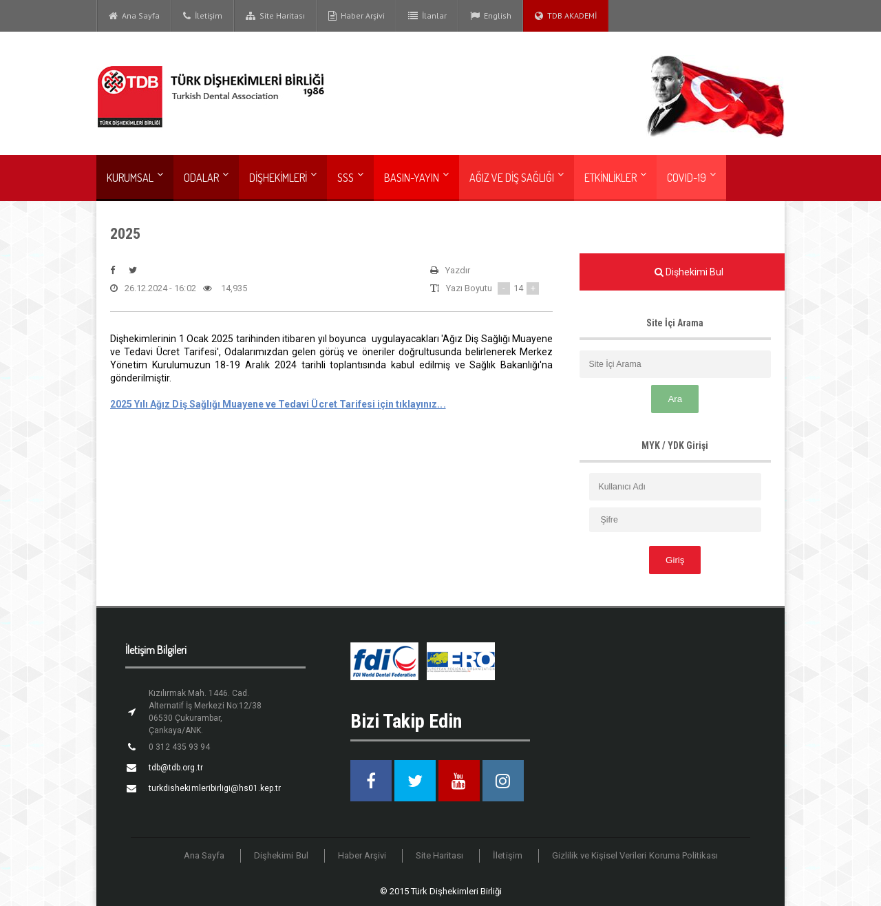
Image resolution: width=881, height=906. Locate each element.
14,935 (224, 288)
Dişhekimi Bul (282, 855)
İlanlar (427, 16)
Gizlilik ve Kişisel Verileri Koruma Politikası (634, 855)
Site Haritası (275, 16)
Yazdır (450, 271)
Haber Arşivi (356, 16)
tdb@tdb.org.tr (175, 767)
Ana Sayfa (134, 16)
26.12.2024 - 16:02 (152, 288)
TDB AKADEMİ (566, 16)
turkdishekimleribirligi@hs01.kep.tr (214, 788)
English (490, 16)
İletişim (202, 16)
